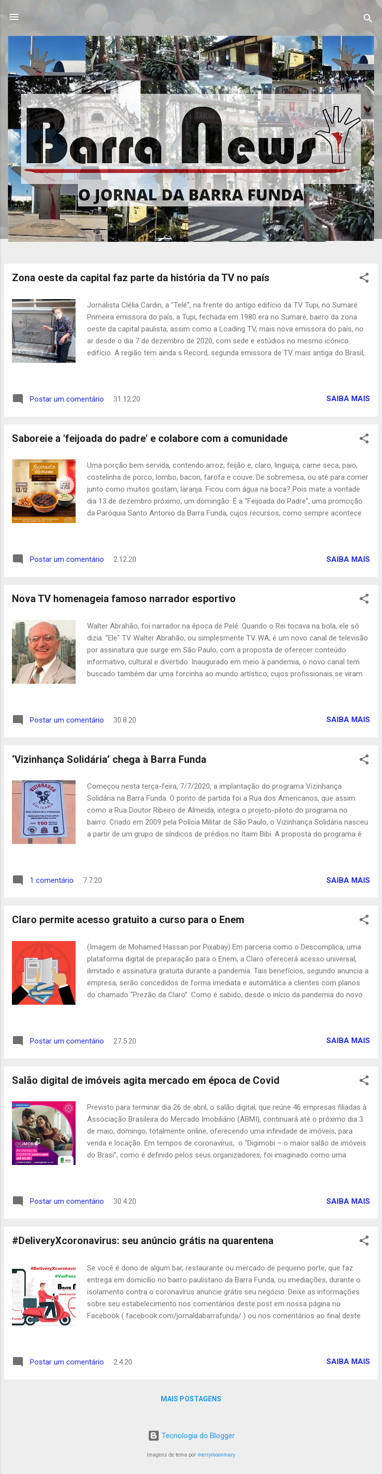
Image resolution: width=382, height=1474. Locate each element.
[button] (364, 279)
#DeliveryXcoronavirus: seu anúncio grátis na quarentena (143, 1241)
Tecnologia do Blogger (191, 1435)
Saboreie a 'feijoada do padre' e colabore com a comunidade (149, 438)
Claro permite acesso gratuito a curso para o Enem (128, 920)
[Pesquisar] (368, 20)
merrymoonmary (216, 1455)
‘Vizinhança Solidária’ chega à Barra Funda (109, 759)
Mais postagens (191, 1399)
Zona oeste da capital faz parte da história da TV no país (141, 278)
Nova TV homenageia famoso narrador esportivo (124, 599)
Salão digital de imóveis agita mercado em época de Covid (146, 1080)
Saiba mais (348, 398)
